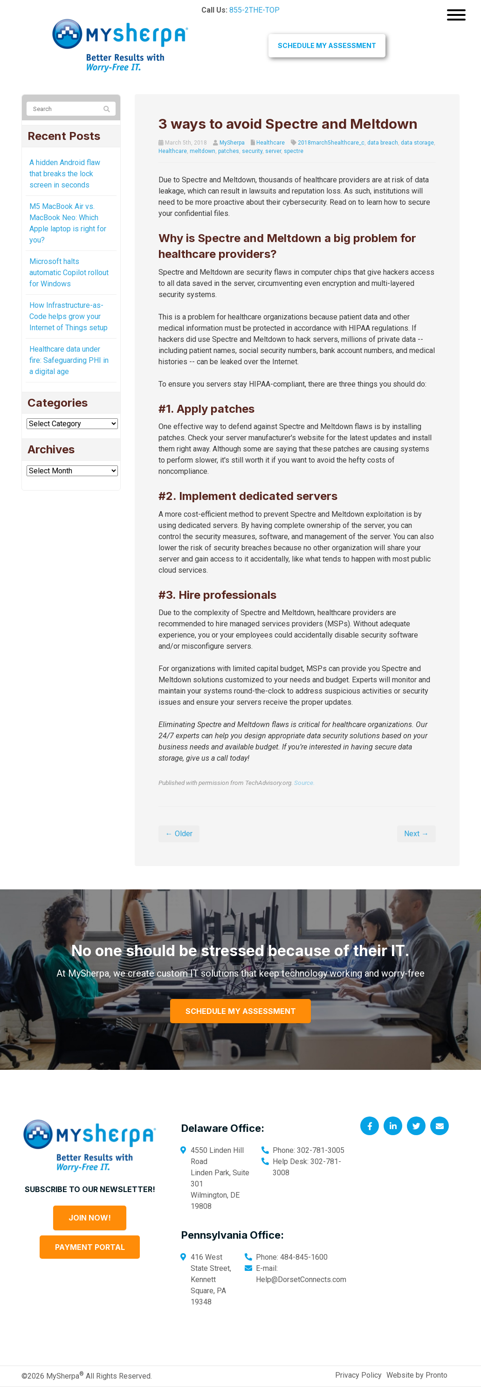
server (273, 151)
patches (228, 151)
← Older (178, 833)
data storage (417, 142)
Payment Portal (90, 1247)
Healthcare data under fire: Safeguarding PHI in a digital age (69, 360)
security (252, 151)
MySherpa (232, 142)
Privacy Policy (358, 1375)
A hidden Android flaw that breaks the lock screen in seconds (64, 173)
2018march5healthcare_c (331, 142)
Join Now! (90, 1217)
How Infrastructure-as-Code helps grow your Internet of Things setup (68, 316)
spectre (293, 151)
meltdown (202, 151)
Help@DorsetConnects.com (301, 1279)
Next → (416, 833)
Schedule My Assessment (327, 45)
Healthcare (270, 142)
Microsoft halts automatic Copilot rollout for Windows (69, 272)
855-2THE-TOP (254, 10)
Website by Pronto (416, 1375)
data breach (382, 142)
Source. (304, 782)
